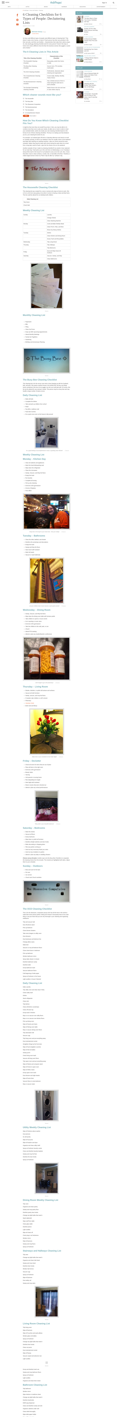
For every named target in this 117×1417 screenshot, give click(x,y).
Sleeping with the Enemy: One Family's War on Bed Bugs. (90, 85)
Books (46, 6)
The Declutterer (29, 110)
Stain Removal (88, 71)
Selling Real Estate (89, 55)
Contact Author (35, 33)
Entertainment (101, 6)
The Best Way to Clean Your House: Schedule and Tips (90, 20)
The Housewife (29, 98)
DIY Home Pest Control (90, 81)
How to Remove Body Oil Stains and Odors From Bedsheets (91, 75)
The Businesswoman (31, 107)
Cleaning (86, 16)
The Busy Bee (29, 101)
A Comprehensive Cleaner (32, 113)
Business (64, 6)
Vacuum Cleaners (89, 26)
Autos (27, 6)
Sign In (104, 3)
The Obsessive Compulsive (32, 104)
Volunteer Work (29, 703)
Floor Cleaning (88, 37)
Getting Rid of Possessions (92, 47)
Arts (9, 6)
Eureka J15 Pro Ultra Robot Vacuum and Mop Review (91, 30)
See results (33, 116)
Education (83, 6)
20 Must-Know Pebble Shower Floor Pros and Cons (90, 40)
